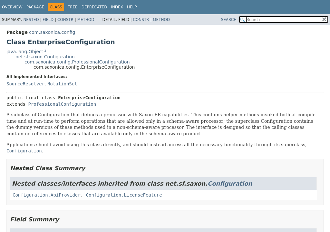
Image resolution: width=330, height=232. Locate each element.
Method (85, 19)
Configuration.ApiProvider (47, 195)
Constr (65, 19)
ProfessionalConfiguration (62, 104)
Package (35, 7)
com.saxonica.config (52, 32)
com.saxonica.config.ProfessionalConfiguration (77, 61)
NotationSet (62, 83)
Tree (73, 7)
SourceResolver (25, 83)
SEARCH (229, 19)
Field (48, 19)
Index (117, 7)
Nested (31, 19)
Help (132, 7)
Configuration (230, 183)
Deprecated (94, 7)
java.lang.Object (24, 51)
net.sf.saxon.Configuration (45, 56)
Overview (12, 7)
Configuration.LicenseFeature (124, 195)
